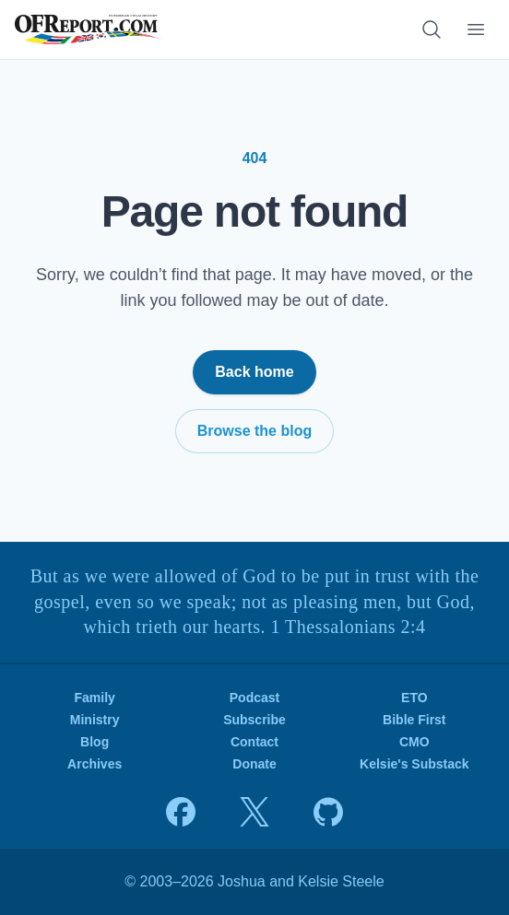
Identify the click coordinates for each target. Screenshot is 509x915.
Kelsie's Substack (414, 764)
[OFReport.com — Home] (88, 29)
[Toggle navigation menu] (475, 29)
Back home (254, 372)
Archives (94, 764)
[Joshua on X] (254, 812)
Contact (254, 741)
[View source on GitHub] (328, 812)
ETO (414, 697)
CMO (414, 741)
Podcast (254, 697)
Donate (254, 764)
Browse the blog (254, 431)
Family (94, 697)
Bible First (414, 719)
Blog (94, 741)
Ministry (95, 719)
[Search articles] (431, 29)
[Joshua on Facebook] (180, 812)
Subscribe (254, 719)
